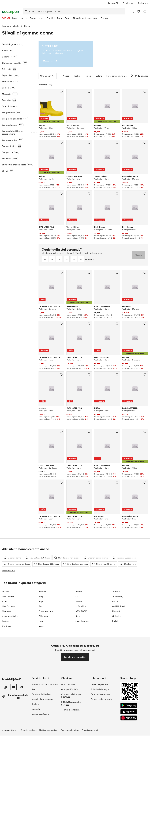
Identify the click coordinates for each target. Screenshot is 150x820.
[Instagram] (5, 687)
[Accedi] (132, 11)
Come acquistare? (99, 684)
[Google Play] (128, 705)
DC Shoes (6, 626)
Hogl (41, 621)
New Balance (8, 606)
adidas (79, 591)
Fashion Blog (114, 3)
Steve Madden (46, 611)
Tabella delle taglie (100, 689)
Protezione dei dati (90, 730)
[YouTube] (13, 687)
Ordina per (47, 75)
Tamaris (116, 591)
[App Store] (128, 711)
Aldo (4, 601)
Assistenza (143, 3)
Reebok (79, 601)
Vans (41, 626)
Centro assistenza (40, 714)
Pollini (115, 621)
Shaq (78, 616)
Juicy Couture (82, 621)
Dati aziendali (68, 684)
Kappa (42, 601)
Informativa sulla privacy (69, 730)
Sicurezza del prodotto (101, 699)
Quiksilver (117, 616)
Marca (88, 76)
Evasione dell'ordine (41, 694)
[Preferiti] (139, 11)
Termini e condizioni (70, 709)
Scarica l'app (129, 3)
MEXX (115, 601)
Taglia (77, 76)
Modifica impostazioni (48, 730)
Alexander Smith (10, 616)
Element (116, 611)
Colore (99, 76)
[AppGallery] (128, 718)
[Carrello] (145, 11)
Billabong (43, 616)
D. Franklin (81, 606)
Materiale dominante (116, 76)
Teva (41, 606)
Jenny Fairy (117, 596)
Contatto (36, 709)
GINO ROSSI (8, 596)
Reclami (35, 704)
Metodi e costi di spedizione (45, 684)
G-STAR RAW (118, 606)
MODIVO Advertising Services (71, 703)
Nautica (42, 591)
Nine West (7, 611)
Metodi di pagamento (42, 699)
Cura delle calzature (100, 694)
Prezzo (65, 76)
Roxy (41, 596)
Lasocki (5, 591)
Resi (34, 689)
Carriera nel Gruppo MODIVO (71, 695)
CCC (78, 596)
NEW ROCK (81, 611)
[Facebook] (22, 687)
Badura (5, 621)
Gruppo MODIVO (69, 689)
